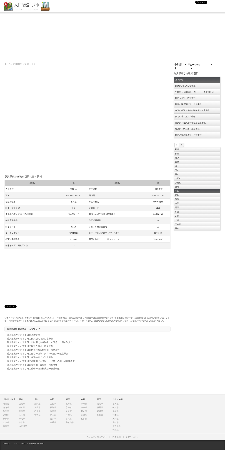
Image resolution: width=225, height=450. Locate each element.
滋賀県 (69, 404)
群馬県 (22, 411)
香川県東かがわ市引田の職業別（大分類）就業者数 (32, 365)
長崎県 (115, 411)
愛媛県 (100, 411)
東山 (177, 170)
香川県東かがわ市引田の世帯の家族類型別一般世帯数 (33, 350)
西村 (177, 228)
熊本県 (115, 415)
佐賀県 (115, 407)
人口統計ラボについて (97, 437)
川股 (177, 216)
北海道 (6, 404)
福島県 (6, 426)
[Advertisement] (112, 36)
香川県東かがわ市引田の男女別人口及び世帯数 (30, 338)
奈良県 (69, 419)
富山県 (37, 407)
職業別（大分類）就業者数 (187, 129)
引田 (33, 64)
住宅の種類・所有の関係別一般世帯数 (192, 110)
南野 (177, 203)
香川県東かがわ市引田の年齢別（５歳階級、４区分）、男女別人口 (40, 342)
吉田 (177, 195)
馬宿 (177, 199)
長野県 (53, 407)
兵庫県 (69, 415)
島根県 (84, 407)
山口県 (84, 419)
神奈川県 (23, 426)
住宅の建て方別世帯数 (185, 116)
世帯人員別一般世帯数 (185, 98)
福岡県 (115, 404)
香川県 (100, 407)
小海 (177, 220)
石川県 (37, 411)
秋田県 (6, 419)
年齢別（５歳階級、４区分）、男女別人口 (194, 92)
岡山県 (84, 411)
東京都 (22, 422)
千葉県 (22, 419)
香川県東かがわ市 (21, 64)
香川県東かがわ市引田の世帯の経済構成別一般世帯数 (33, 368)
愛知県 (53, 419)
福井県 (37, 415)
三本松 (178, 224)
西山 (177, 174)
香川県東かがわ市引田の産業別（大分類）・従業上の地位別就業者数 (41, 361)
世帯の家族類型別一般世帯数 (188, 104)
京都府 (69, 407)
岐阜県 (53, 411)
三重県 (53, 422)
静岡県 (53, 415)
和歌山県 (70, 422)
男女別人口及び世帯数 (185, 86)
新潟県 (37, 404)
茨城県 (22, 404)
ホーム (8, 64)
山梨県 (53, 404)
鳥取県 (84, 404)
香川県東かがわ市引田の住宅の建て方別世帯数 (30, 357)
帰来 (177, 158)
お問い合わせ (132, 437)
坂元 (177, 211)
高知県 (100, 415)
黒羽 (177, 207)
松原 (177, 149)
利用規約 (116, 437)
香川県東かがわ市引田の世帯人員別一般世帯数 (30, 346)
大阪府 (69, 411)
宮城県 (6, 415)
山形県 (6, 422)
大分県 (115, 419)
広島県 (84, 415)
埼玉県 (22, 415)
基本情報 (179, 79)
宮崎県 (115, 422)
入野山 (178, 182)
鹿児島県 (116, 426)
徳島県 (100, 404)
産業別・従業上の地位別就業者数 (190, 123)
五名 (177, 187)
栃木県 (22, 407)
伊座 (177, 153)
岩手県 (6, 411)
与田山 (178, 178)
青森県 (6, 407)
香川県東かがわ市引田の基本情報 (23, 335)
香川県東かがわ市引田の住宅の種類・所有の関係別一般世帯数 (37, 353)
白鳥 (177, 162)
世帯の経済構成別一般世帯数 (188, 135)
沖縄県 (115, 430)
